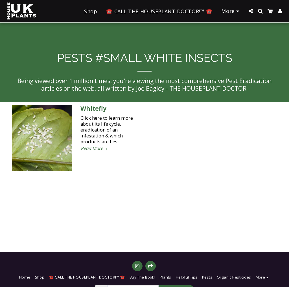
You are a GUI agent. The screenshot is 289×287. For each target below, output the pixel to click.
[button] (250, 11)
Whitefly (93, 108)
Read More (95, 148)
